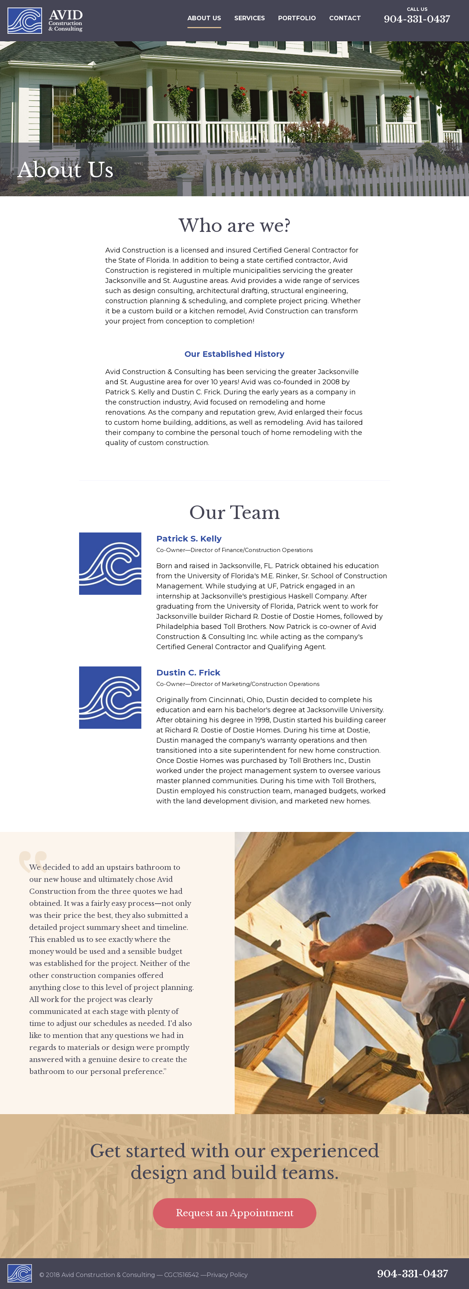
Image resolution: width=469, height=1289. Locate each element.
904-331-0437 (417, 19)
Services (249, 18)
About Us (204, 18)
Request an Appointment (235, 1213)
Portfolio (297, 18)
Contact (345, 18)
